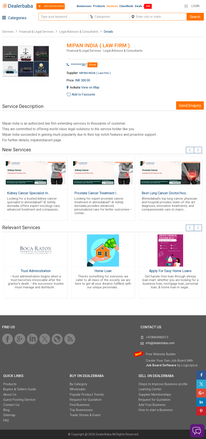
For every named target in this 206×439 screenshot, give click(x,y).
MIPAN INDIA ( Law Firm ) (95, 73)
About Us (9, 394)
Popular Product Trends (87, 394)
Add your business (50, 6)
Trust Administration (36, 271)
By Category (78, 384)
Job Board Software (161, 365)
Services (112, 6)
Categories (14, 18)
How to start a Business (155, 410)
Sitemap (9, 415)
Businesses (84, 6)
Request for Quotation (86, 400)
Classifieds (126, 6)
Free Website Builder (161, 354)
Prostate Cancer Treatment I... (96, 193)
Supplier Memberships (154, 394)
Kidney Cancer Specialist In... (28, 193)
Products (99, 6)
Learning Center (150, 389)
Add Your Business (152, 405)
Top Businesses (81, 410)
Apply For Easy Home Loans (170, 271)
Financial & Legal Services (36, 31)
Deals (138, 6)
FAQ (6, 420)
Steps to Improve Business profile (163, 384)
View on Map (90, 87)
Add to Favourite (83, 94)
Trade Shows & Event (85, 415)
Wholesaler (78, 389)
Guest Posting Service (19, 400)
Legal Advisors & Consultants (78, 31)
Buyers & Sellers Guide (19, 389)
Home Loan (103, 271)
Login (195, 6)
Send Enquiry (190, 105)
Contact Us (11, 405)
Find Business (80, 405)
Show (92, 64)
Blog (6, 410)
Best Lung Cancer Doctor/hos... (165, 193)
